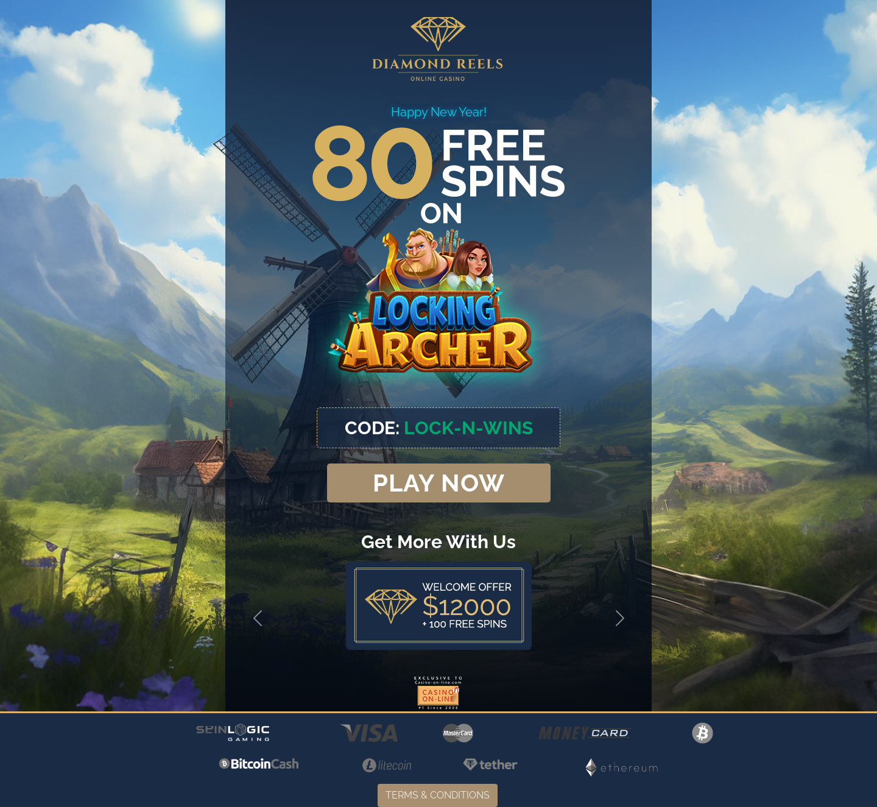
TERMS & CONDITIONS (438, 795)
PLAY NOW (439, 482)
